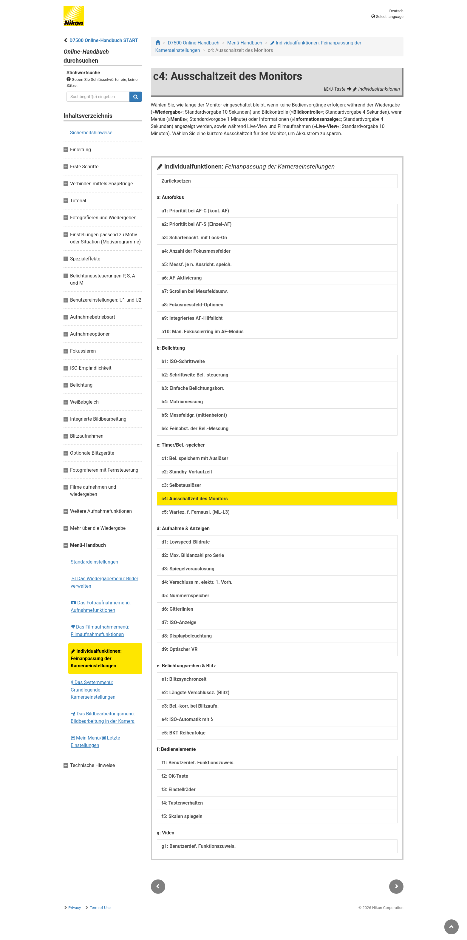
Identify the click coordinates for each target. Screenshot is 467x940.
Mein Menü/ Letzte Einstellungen (95, 741)
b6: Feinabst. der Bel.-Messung (195, 428)
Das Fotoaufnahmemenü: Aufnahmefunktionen (101, 606)
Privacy (74, 907)
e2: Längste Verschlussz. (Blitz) (196, 692)
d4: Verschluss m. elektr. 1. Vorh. (197, 582)
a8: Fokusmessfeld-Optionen (193, 305)
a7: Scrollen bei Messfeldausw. (195, 291)
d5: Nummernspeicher (185, 595)
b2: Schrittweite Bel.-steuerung (195, 375)
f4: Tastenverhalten (182, 803)
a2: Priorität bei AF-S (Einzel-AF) (197, 224)
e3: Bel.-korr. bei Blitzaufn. (190, 706)
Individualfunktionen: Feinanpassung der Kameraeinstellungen (96, 658)
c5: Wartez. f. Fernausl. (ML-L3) (196, 512)
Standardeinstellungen (94, 562)
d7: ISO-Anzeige (179, 622)
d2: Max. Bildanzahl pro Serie (193, 555)
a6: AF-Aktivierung (182, 278)
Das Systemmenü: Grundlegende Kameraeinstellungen (93, 690)
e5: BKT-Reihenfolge (183, 733)
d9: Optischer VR (180, 649)
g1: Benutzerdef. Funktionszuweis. (199, 846)
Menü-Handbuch (244, 43)
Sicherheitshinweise (91, 132)
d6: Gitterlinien (177, 609)
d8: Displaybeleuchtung (187, 636)
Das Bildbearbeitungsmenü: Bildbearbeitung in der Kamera (103, 717)
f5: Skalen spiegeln (182, 816)
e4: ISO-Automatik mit (187, 719)
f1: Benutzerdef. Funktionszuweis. (198, 762)
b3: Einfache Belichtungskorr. (193, 388)
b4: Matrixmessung (182, 402)
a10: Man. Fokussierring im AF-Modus (203, 331)
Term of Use (100, 907)
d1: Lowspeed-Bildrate (186, 542)
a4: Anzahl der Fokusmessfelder (196, 251)
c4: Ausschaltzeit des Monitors (195, 498)
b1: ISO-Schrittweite (183, 361)
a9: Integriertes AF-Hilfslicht (192, 318)
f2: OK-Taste (175, 776)
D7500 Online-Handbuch (193, 43)
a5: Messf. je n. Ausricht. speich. (197, 264)
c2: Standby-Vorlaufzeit (187, 472)
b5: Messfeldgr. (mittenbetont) (194, 415)
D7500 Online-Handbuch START (103, 40)
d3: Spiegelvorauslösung (188, 569)
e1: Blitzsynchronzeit (184, 679)
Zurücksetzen (176, 181)
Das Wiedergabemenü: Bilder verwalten (104, 582)
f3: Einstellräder (179, 789)
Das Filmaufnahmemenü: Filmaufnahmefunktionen (100, 630)
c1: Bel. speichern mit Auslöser (195, 458)
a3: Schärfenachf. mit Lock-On (194, 237)
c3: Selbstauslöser (181, 485)
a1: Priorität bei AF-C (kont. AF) (195, 211)
